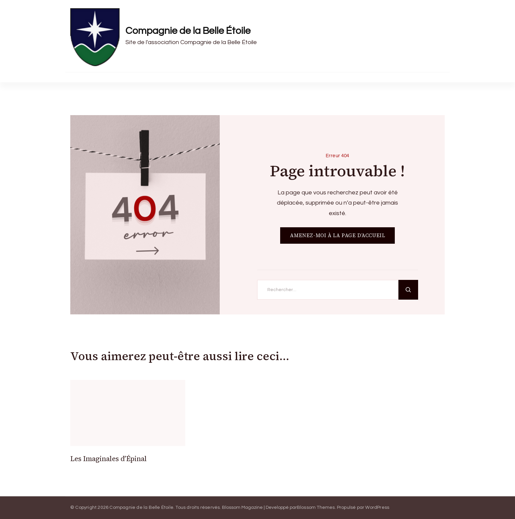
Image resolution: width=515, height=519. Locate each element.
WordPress (377, 507)
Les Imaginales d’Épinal (108, 458)
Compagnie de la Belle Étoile (188, 31)
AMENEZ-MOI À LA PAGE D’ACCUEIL (337, 235)
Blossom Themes (316, 507)
